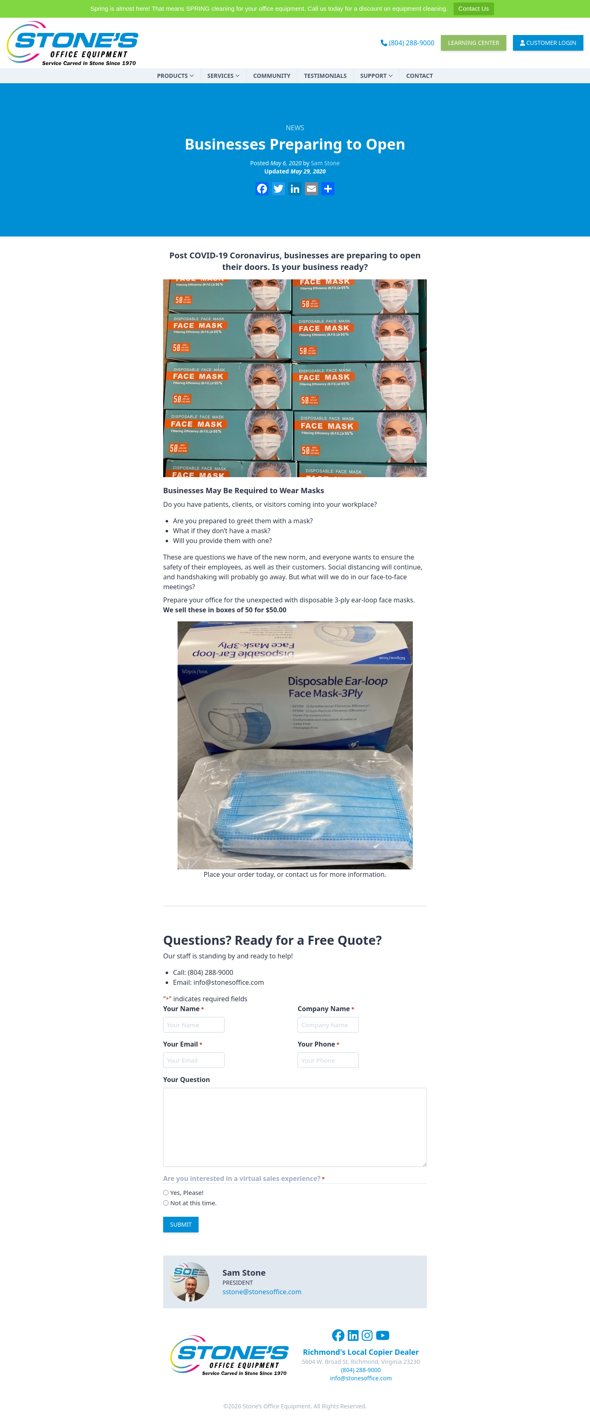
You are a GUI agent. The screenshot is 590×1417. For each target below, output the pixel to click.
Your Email (182, 1044)
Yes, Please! (187, 1192)
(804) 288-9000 (408, 42)
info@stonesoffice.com (361, 1378)
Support (377, 76)
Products (175, 76)
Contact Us (474, 8)
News (295, 127)
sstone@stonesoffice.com (262, 1291)
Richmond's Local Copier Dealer (361, 1352)
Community (271, 76)
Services (223, 76)
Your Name (183, 1009)
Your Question (186, 1079)
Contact (419, 76)
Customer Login (548, 43)
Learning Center (473, 43)
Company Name (325, 1009)
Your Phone (318, 1044)
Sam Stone (325, 163)
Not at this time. (193, 1203)
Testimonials (325, 76)
